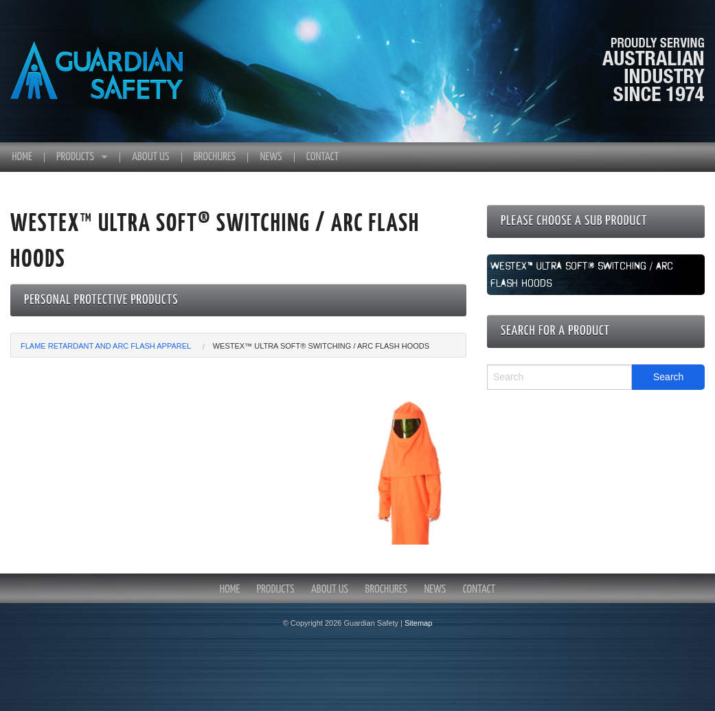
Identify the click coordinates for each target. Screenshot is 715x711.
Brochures (215, 157)
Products (75, 157)
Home (22, 157)
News (271, 157)
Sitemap (418, 623)
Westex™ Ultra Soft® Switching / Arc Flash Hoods (321, 346)
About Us (150, 157)
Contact (322, 157)
